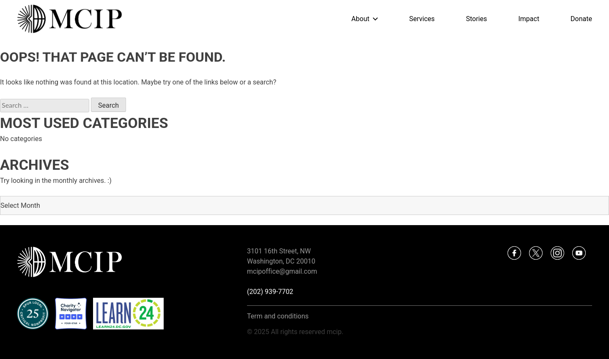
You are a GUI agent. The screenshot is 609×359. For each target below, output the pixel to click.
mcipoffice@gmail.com (282, 271)
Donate (581, 19)
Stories (476, 19)
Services (421, 19)
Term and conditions (278, 316)
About (360, 19)
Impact (528, 19)
